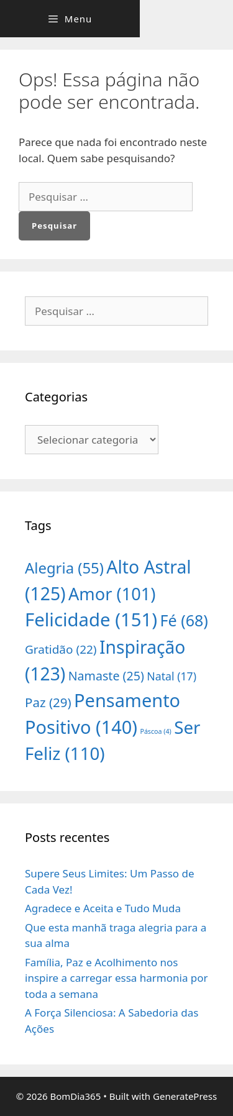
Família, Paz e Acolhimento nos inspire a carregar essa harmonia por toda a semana (116, 978)
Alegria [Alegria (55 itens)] (64, 567)
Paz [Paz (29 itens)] (48, 702)
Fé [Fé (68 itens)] (184, 620)
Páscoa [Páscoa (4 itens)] (155, 731)
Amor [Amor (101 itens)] (111, 593)
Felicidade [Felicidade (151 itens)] (91, 619)
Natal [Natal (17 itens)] (171, 676)
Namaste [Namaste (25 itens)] (106, 675)
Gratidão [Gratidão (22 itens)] (61, 649)
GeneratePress (185, 1096)
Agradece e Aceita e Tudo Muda (103, 908)
